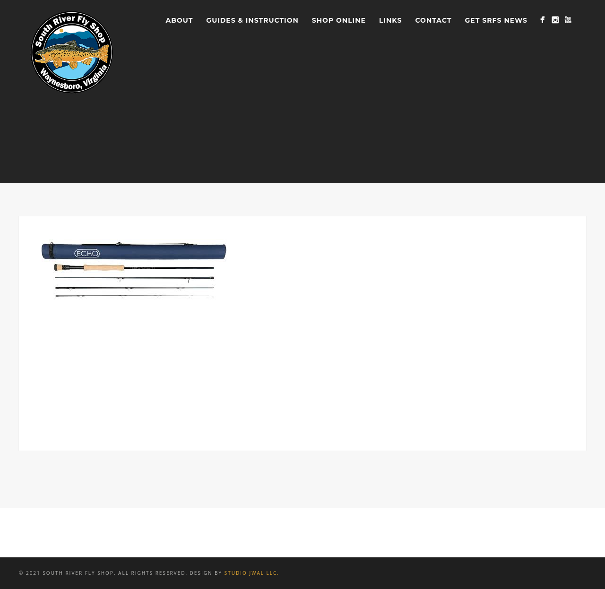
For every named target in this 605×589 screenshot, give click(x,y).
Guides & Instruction (252, 20)
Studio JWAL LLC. (252, 573)
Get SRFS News (496, 20)
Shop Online (339, 20)
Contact (433, 20)
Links (390, 20)
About (179, 20)
